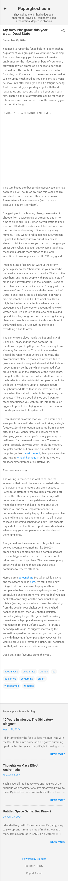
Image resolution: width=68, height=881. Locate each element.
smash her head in (28, 457)
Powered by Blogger (34, 858)
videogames (11, 685)
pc (53, 671)
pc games (10, 678)
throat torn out (31, 453)
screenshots (26, 577)
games (44, 671)
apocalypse (11, 671)
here (32, 582)
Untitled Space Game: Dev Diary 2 (27, 811)
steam (41, 678)
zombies (29, 685)
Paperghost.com (34, 8)
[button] (63, 30)
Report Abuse (34, 873)
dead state (29, 671)
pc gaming (27, 678)
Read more (57, 754)
